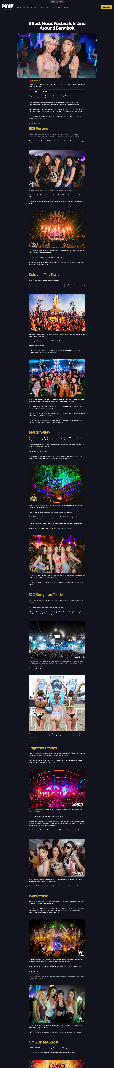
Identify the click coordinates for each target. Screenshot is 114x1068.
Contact (65, 7)
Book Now (106, 7)
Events (48, 7)
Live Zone (26, 7)
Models (41, 7)
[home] (8, 7)
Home (19, 7)
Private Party (56, 7)
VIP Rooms (34, 7)
